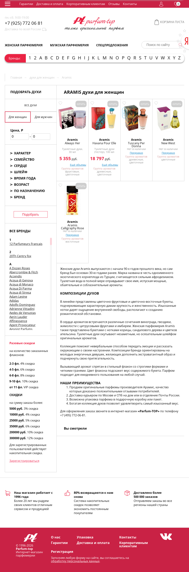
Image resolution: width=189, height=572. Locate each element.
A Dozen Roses (19, 268)
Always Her (72, 143)
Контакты (130, 4)
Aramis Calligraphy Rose (72, 226)
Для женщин (18, 117)
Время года (25, 178)
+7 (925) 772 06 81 (24, 23)
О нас (55, 537)
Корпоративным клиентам (85, 4)
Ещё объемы (78, 165)
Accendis (15, 276)
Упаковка (85, 537)
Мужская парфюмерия (69, 45)
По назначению (29, 191)
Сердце (20, 165)
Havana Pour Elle (104, 143)
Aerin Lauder (18, 317)
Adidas (14, 301)
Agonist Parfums (20, 329)
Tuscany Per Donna (136, 144)
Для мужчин (43, 117)
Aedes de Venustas (22, 313)
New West (168, 143)
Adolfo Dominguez (22, 305)
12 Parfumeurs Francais (25, 244)
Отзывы (114, 4)
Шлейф (20, 172)
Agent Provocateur (22, 325)
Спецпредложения (112, 45)
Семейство (24, 159)
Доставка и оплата (49, 4)
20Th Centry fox (20, 256)
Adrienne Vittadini (22, 309)
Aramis (72, 140)
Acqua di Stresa (20, 293)
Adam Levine (18, 297)
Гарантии (26, 4)
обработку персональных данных (75, 561)
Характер (22, 153)
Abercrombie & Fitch (23, 272)
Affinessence (18, 321)
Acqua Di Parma (20, 288)
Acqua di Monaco (21, 284)
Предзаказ (136, 153)
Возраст (21, 184)
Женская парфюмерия (24, 45)
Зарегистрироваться (24, 461)
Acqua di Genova (21, 280)
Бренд (19, 197)
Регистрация (62, 551)
